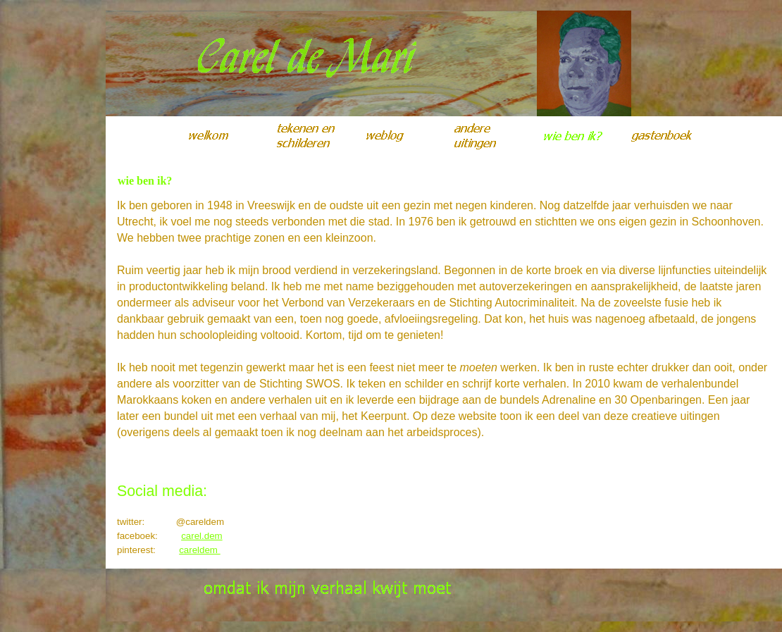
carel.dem (202, 536)
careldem (200, 550)
